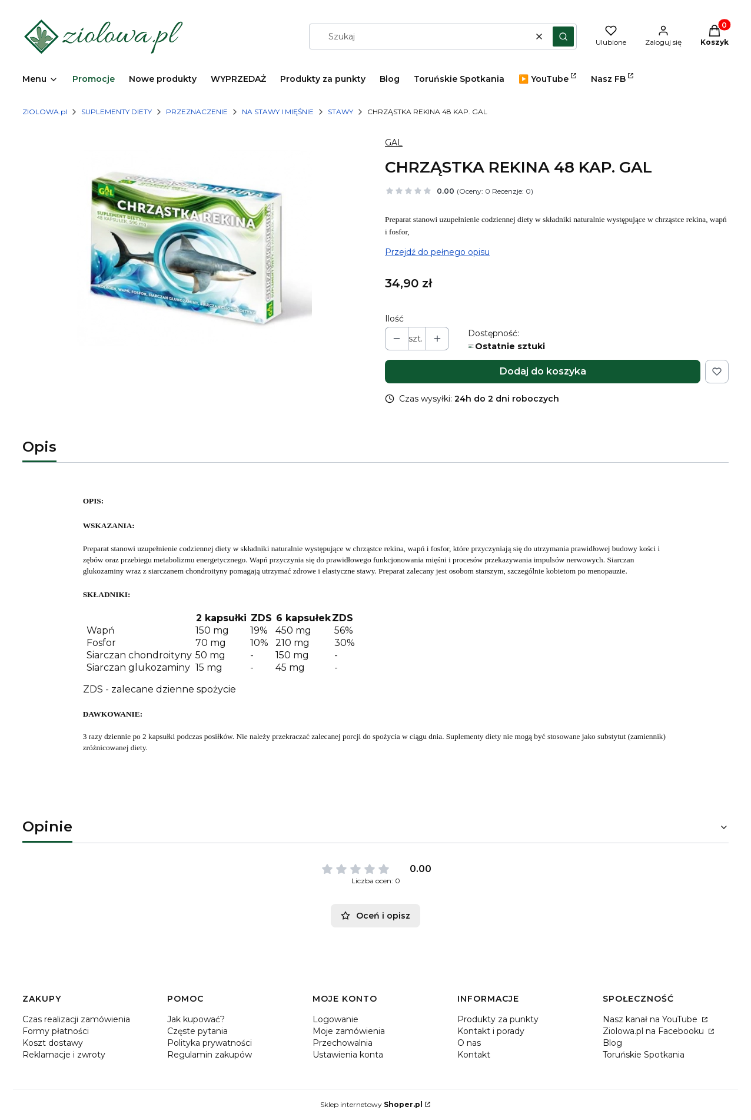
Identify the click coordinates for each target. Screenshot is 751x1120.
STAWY (340, 111)
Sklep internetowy (371, 1104)
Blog (612, 1043)
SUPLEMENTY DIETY (116, 111)
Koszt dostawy (52, 1043)
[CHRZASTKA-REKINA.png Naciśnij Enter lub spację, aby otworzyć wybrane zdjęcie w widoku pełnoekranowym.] (194, 247)
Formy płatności (55, 1031)
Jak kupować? (196, 1019)
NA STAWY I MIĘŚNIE (278, 111)
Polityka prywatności (209, 1043)
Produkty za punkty (498, 1019)
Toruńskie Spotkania (643, 1054)
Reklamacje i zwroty (63, 1054)
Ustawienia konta (348, 1054)
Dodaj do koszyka (543, 371)
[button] (563, 36)
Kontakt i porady (490, 1031)
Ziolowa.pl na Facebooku (654, 1031)
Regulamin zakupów (209, 1054)
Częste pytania (197, 1031)
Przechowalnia (343, 1043)
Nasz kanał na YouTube (651, 1019)
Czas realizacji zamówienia (76, 1019)
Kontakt (473, 1054)
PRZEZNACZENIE (197, 111)
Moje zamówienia (349, 1031)
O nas (469, 1043)
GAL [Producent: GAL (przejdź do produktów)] (394, 142)
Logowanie (335, 1019)
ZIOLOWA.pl (44, 111)
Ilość (394, 318)
